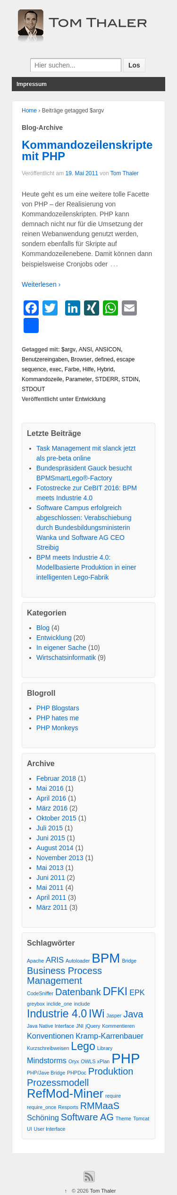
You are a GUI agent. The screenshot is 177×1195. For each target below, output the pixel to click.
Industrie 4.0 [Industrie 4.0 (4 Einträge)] (57, 1014)
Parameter (79, 379)
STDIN (129, 379)
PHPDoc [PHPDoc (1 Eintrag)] (76, 1073)
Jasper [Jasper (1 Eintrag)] (113, 1015)
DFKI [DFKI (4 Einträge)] (115, 992)
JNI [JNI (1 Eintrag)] (80, 1026)
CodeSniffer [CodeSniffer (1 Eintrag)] (40, 993)
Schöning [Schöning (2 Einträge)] (43, 1117)
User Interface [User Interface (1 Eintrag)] (50, 1129)
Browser (81, 359)
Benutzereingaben (44, 359)
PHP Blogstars (57, 708)
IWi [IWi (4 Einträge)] (96, 1014)
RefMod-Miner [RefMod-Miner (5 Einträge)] (65, 1094)
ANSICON (108, 349)
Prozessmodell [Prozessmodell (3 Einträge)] (58, 1083)
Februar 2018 (56, 778)
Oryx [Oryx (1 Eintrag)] (73, 1061)
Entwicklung (90, 399)
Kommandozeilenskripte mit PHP (87, 150)
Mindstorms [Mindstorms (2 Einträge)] (47, 1060)
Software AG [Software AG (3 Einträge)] (87, 1117)
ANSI (85, 349)
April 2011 (51, 897)
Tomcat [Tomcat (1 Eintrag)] (141, 1118)
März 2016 (51, 808)
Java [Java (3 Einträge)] (133, 1014)
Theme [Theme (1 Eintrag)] (123, 1118)
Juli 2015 (49, 828)
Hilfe (88, 369)
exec (55, 369)
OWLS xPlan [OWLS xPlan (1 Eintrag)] (95, 1061)
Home (29, 110)
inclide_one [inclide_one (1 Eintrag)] (59, 1004)
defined (104, 359)
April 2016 (51, 798)
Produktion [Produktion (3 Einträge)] (111, 1071)
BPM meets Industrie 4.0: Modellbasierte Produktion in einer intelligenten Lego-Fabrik (86, 567)
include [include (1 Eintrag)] (82, 1004)
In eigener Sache (61, 647)
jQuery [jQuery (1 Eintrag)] (92, 1026)
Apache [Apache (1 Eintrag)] (35, 961)
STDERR (106, 379)
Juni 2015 (50, 838)
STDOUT (33, 389)
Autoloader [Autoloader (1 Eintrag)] (78, 961)
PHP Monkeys (57, 728)
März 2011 (51, 907)
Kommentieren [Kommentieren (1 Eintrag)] (118, 1026)
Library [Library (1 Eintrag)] (105, 1048)
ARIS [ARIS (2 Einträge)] (55, 960)
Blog (43, 628)
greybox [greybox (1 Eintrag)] (36, 1004)
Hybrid (105, 369)
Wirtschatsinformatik (66, 657)
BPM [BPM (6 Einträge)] (106, 958)
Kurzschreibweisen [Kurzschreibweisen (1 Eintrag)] (48, 1048)
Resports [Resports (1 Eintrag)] (68, 1107)
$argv (68, 349)
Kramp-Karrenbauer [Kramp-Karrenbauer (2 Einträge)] (109, 1036)
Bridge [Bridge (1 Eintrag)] (129, 961)
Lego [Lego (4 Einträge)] (83, 1046)
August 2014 (55, 848)
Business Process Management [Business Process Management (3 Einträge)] (64, 976)
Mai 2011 (50, 887)
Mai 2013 (50, 867)
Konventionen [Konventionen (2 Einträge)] (50, 1036)
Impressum (32, 84)
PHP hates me (57, 718)
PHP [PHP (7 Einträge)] (125, 1058)
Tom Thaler (124, 173)
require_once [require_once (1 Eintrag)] (41, 1107)
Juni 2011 (50, 877)
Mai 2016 (50, 788)
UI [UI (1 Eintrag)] (29, 1129)
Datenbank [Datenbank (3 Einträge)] (78, 992)
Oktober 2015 (56, 818)
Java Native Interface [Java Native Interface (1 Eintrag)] (50, 1026)
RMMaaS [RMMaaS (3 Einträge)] (99, 1106)
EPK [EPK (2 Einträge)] (137, 992)
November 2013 (60, 858)
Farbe (72, 369)
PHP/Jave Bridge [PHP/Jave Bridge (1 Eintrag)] (46, 1073)
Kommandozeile (42, 379)
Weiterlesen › (41, 284)
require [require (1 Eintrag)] (113, 1096)
